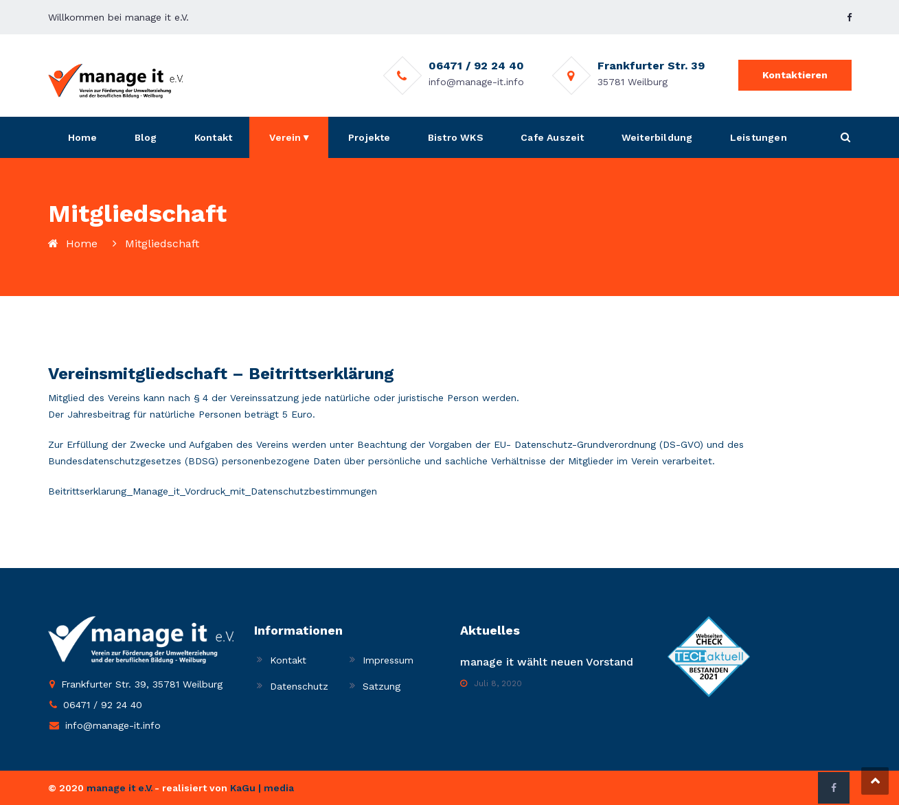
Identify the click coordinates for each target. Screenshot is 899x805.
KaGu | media (262, 787)
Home (83, 137)
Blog (146, 137)
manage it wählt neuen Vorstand (546, 661)
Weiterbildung (657, 137)
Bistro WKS (455, 137)
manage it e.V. (120, 787)
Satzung (381, 686)
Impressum (388, 660)
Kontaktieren (795, 74)
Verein (285, 137)
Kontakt (213, 137)
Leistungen (758, 137)
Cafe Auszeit (552, 137)
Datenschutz (299, 686)
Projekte (369, 137)
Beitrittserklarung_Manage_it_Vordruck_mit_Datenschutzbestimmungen (212, 491)
